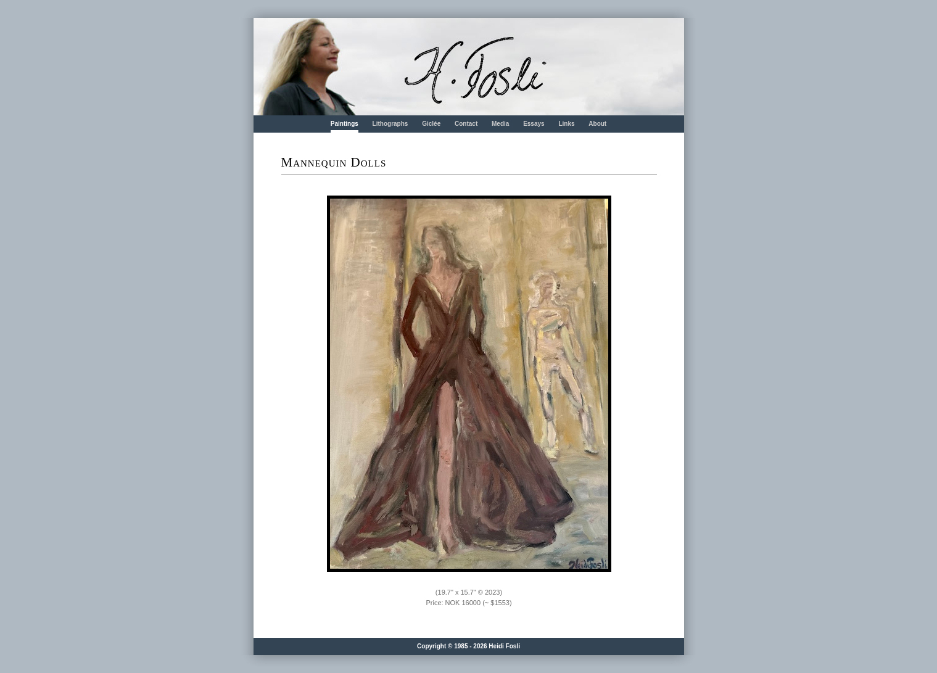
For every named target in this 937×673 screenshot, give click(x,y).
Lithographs (390, 123)
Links (566, 123)
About (597, 123)
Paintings (344, 123)
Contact (466, 123)
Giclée (431, 123)
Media (500, 123)
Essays (533, 123)
